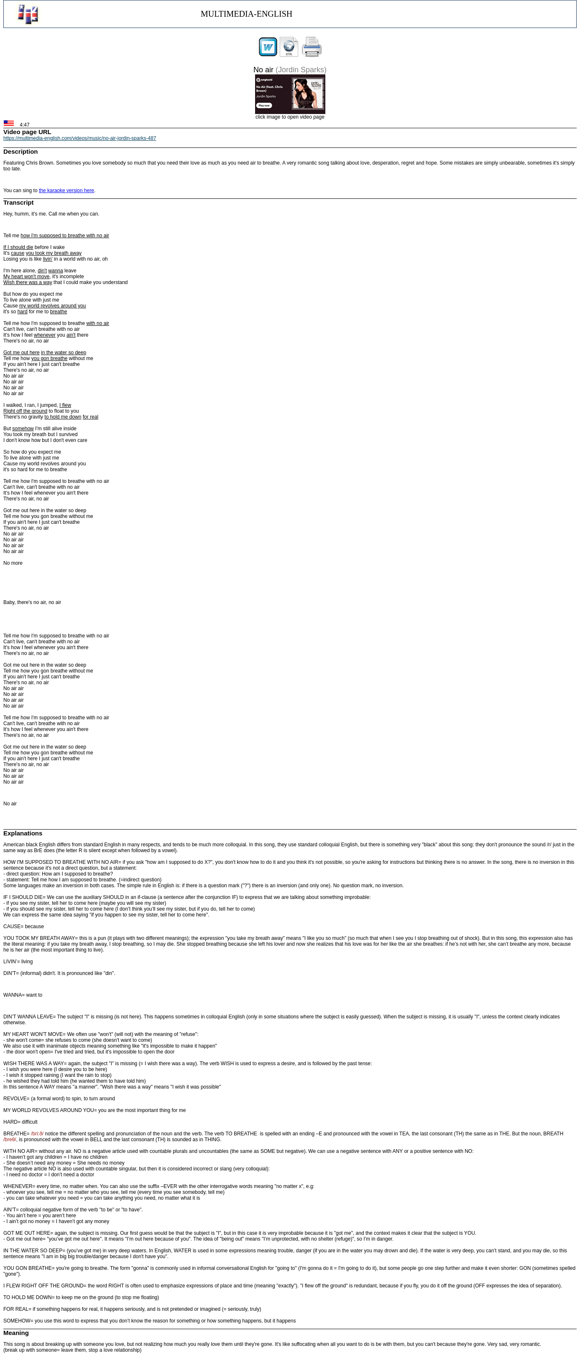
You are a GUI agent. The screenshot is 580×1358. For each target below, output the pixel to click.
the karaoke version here (66, 190)
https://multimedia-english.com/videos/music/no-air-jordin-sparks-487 (79, 138)
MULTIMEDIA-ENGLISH (246, 13)
